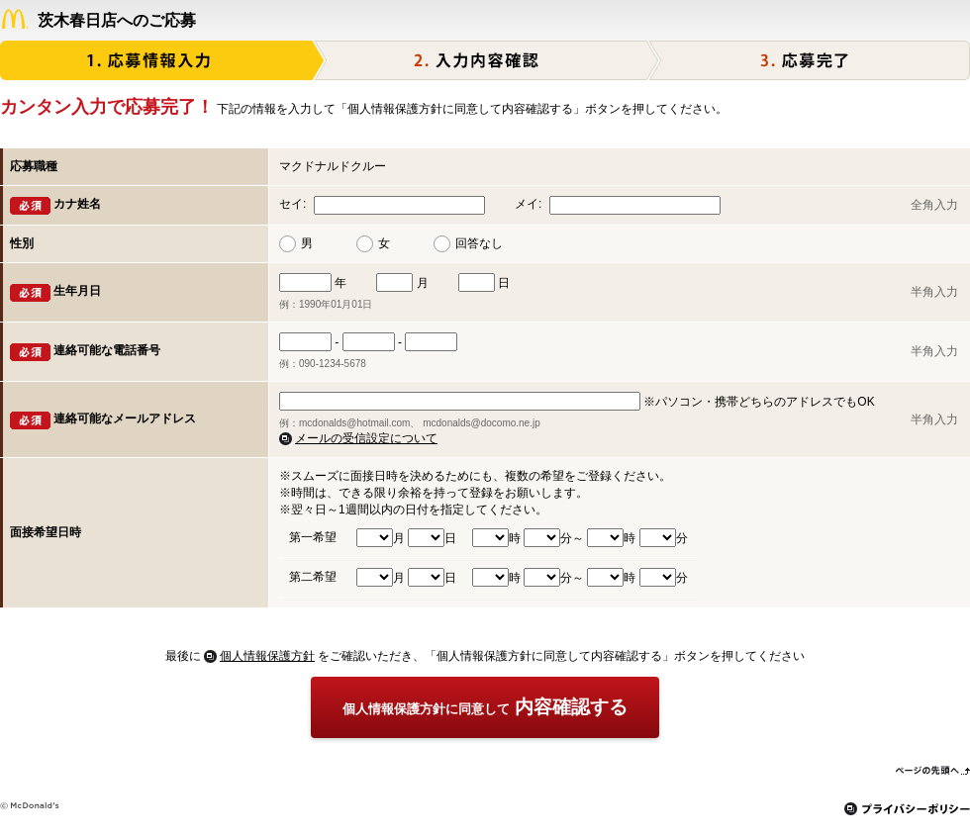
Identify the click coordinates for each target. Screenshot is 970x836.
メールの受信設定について (366, 438)
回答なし (479, 243)
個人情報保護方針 (267, 656)
